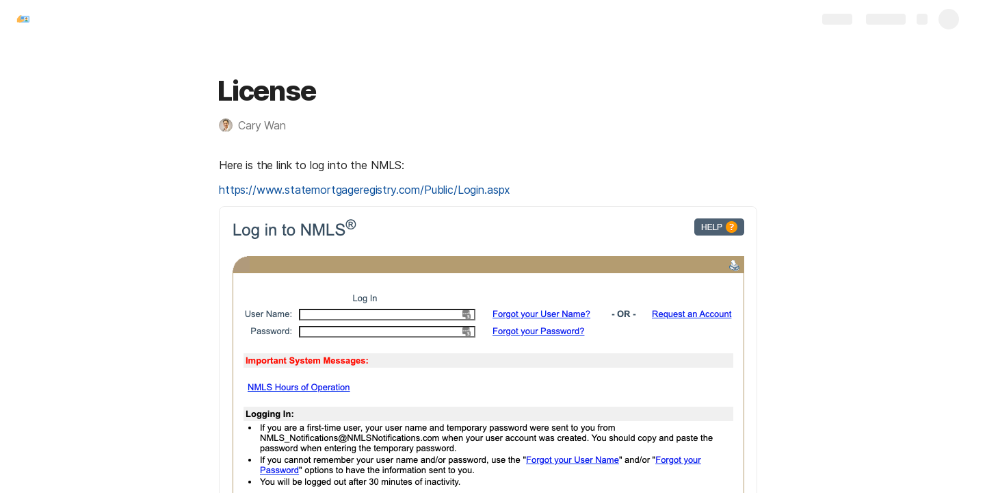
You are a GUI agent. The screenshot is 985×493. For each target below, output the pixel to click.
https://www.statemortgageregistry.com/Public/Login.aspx (364, 190)
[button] (259, 125)
